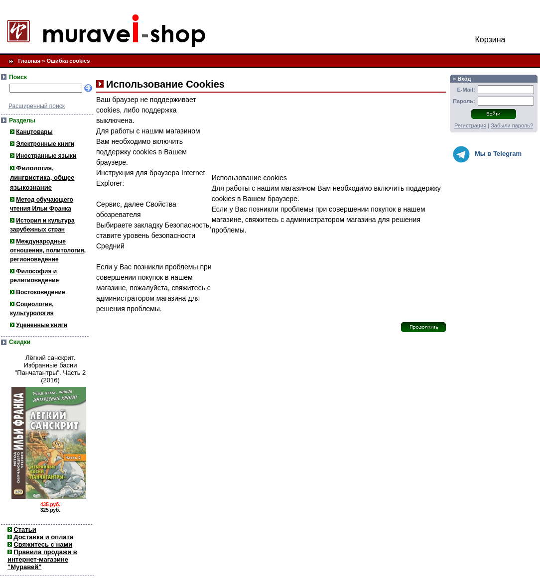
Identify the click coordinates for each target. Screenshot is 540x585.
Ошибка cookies (68, 61)
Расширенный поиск (36, 106)
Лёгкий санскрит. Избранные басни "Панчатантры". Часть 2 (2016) (50, 369)
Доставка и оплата (43, 537)
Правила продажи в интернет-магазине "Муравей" (42, 559)
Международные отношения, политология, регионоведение (48, 250)
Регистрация (470, 125)
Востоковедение (40, 292)
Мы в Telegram (487, 154)
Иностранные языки (46, 155)
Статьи (24, 529)
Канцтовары (34, 131)
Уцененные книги (41, 325)
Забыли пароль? (512, 125)
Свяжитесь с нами (42, 544)
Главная (29, 61)
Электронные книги (45, 143)
